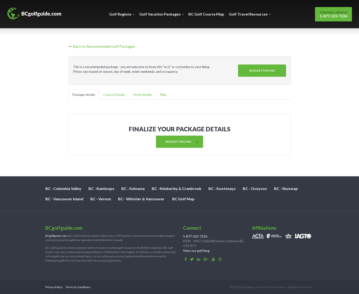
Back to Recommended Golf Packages (101, 46)
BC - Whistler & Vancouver (141, 199)
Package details (83, 95)
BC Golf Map (183, 199)
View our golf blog (196, 251)
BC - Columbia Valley (63, 188)
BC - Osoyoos (255, 188)
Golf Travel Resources (250, 14)
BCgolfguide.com (56, 236)
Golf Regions (122, 14)
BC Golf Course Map (206, 14)
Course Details (114, 95)
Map (163, 95)
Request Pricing (262, 70)
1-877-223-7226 (333, 14)
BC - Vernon (100, 199)
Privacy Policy (54, 287)
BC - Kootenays (222, 188)
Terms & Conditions (78, 287)
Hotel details (142, 95)
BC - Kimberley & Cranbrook (176, 188)
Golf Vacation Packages (161, 14)
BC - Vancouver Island (64, 199)
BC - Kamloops (101, 188)
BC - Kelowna (133, 188)
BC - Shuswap (286, 188)
